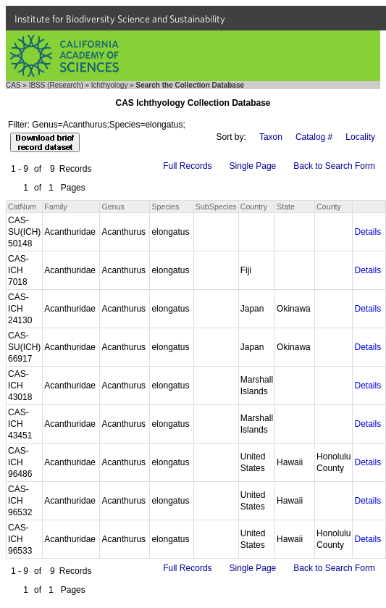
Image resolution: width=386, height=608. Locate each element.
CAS (13, 85)
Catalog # (313, 137)
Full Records (187, 166)
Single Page (253, 166)
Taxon (270, 137)
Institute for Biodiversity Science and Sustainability (119, 19)
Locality (360, 137)
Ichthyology (109, 85)
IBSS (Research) (56, 85)
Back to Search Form (334, 166)
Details (367, 232)
